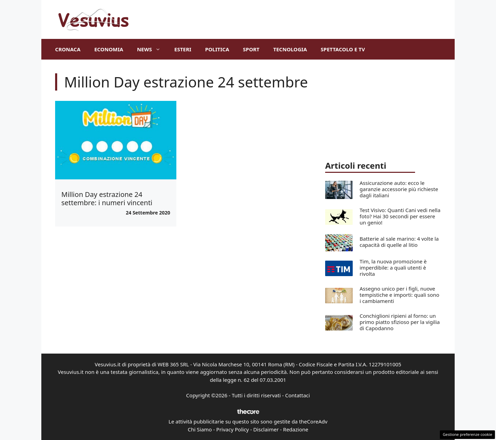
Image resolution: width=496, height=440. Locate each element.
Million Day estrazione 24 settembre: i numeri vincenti (106, 198)
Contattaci (297, 395)
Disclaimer (266, 429)
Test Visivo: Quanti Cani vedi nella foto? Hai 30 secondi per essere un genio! (400, 216)
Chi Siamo (200, 429)
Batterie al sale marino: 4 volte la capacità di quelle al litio (399, 241)
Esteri (182, 49)
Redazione (295, 429)
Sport (251, 49)
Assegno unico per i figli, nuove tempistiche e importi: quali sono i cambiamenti (399, 294)
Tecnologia (290, 49)
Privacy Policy (232, 429)
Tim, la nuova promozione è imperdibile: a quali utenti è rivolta (393, 267)
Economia (108, 49)
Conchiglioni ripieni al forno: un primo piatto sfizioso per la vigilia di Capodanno (400, 322)
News (152, 49)
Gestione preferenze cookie (467, 434)
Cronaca (68, 49)
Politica (217, 49)
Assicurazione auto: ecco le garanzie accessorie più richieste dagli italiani (399, 189)
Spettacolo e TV (343, 49)
